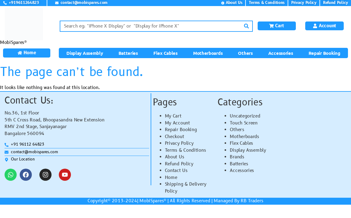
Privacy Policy (179, 143)
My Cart (173, 116)
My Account (177, 123)
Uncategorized (245, 116)
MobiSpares (151, 201)
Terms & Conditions (185, 150)
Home (171, 177)
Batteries (128, 53)
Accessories (280, 53)
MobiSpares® (13, 42)
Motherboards (207, 53)
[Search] (246, 26)
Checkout (174, 137)
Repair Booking (324, 53)
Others (245, 53)
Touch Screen (243, 123)
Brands (237, 157)
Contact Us (176, 170)
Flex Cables (165, 53)
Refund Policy (179, 164)
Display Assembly (84, 53)
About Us (174, 157)
